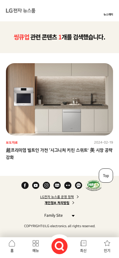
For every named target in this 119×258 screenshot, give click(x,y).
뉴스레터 (108, 14)
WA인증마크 (93, 185)
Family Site (57, 215)
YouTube (35, 185)
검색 (59, 246)
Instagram (46, 185)
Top (106, 175)
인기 (107, 250)
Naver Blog (57, 185)
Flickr (67, 185)
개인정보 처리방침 (57, 203)
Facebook (25, 185)
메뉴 (35, 250)
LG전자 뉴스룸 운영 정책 (57, 197)
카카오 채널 (78, 185)
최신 (83, 250)
